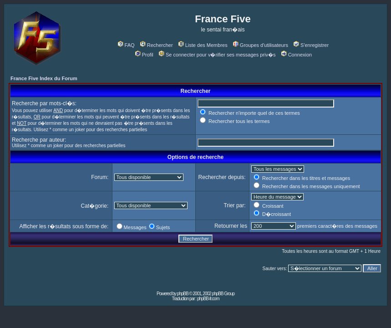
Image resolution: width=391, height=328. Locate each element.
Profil (144, 54)
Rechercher (156, 45)
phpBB (182, 293)
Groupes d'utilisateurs (260, 45)
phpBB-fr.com (208, 298)
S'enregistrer (311, 45)
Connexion (296, 54)
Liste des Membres (203, 45)
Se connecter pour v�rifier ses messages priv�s (217, 54)
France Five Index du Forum (43, 78)
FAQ (126, 45)
